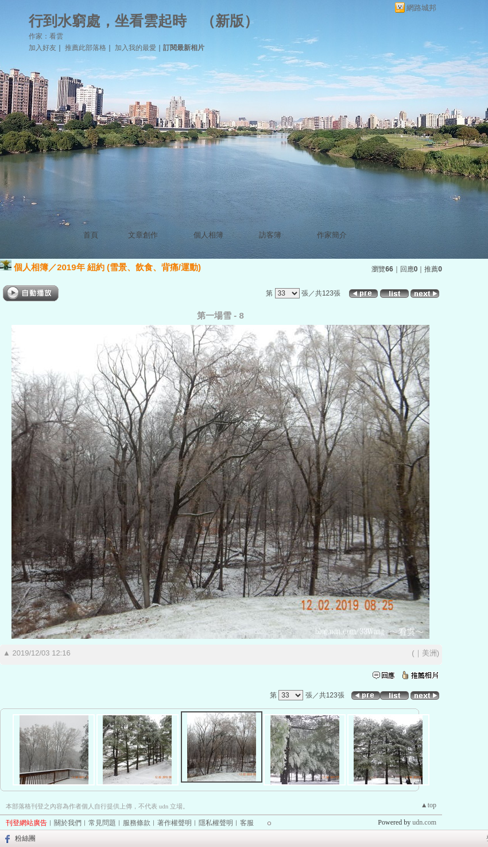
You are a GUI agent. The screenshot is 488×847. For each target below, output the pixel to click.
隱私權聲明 (216, 823)
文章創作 (143, 235)
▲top (428, 805)
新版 (229, 21)
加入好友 (42, 48)
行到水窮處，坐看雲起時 (108, 21)
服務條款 (136, 823)
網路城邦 (421, 7)
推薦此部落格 (85, 48)
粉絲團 (25, 838)
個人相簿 (208, 235)
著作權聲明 (174, 823)
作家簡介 (332, 235)
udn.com (424, 822)
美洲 (429, 653)
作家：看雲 (46, 36)
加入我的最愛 (135, 48)
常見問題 (102, 823)
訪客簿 (270, 235)
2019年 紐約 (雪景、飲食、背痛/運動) (129, 267)
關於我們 (68, 823)
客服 (247, 823)
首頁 (90, 235)
